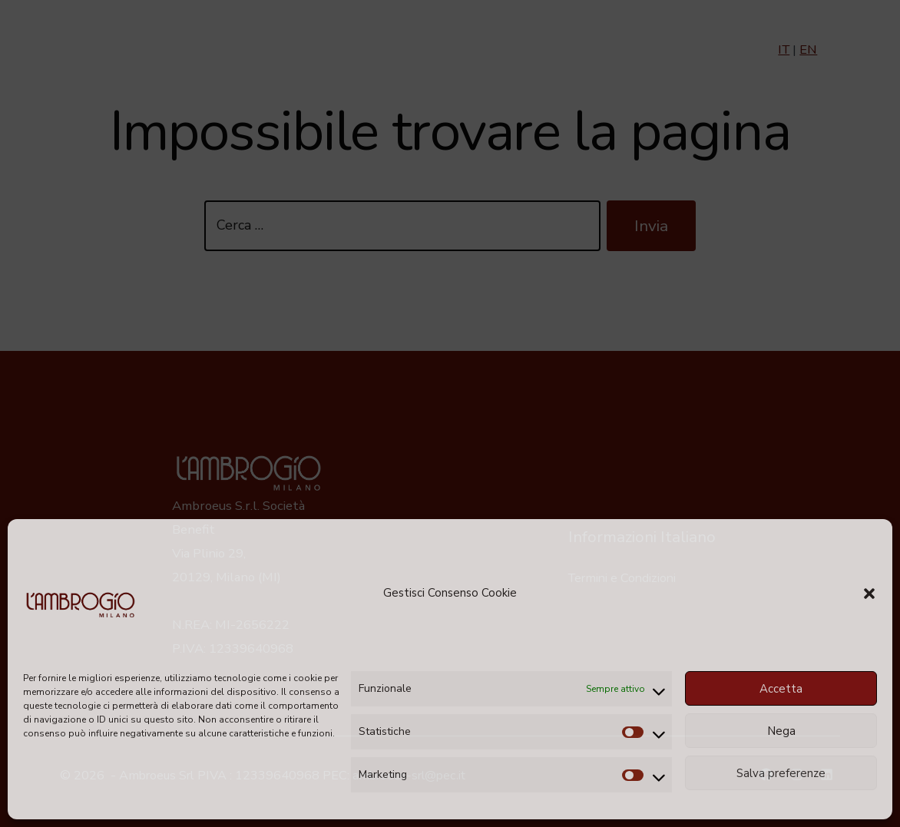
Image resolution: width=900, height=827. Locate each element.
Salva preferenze (781, 773)
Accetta (780, 688)
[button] (869, 593)
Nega (781, 731)
